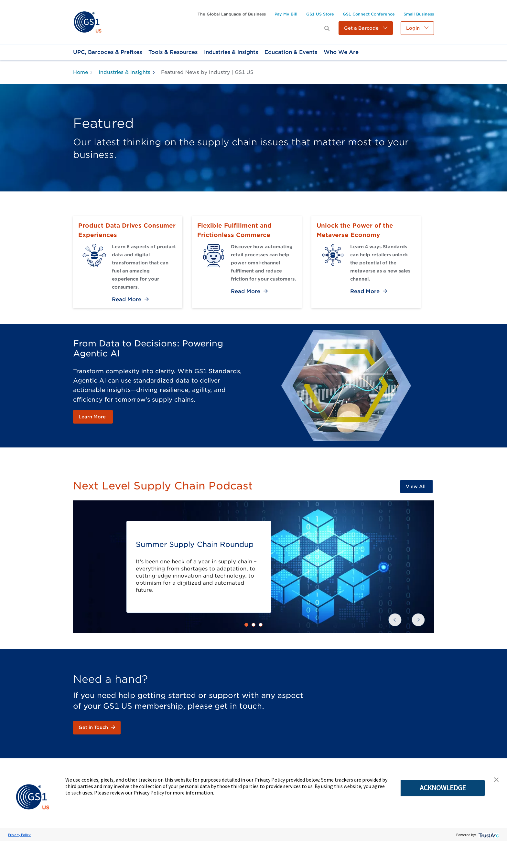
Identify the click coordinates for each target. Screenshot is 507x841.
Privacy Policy (19, 834)
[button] (366, 28)
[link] (87, 21)
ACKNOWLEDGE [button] (443, 787)
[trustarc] (488, 834)
